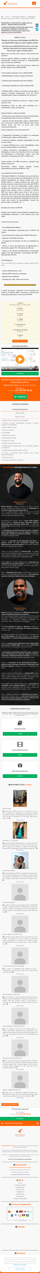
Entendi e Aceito (20, 1269)
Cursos (7, 16)
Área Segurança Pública (18, 16)
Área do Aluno (20, 1189)
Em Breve (20, 776)
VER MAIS (20, 820)
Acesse (20, 733)
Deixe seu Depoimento (9, 1104)
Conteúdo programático (20, 409)
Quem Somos (20, 1194)
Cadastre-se (20, 1192)
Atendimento (20, 1196)
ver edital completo (20, 341)
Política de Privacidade (20, 1198)
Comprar (20, 373)
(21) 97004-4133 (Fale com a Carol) (20, 1174)
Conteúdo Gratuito (20, 1185)
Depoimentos (20, 1187)
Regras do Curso (20, 416)
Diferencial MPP (20, 413)
